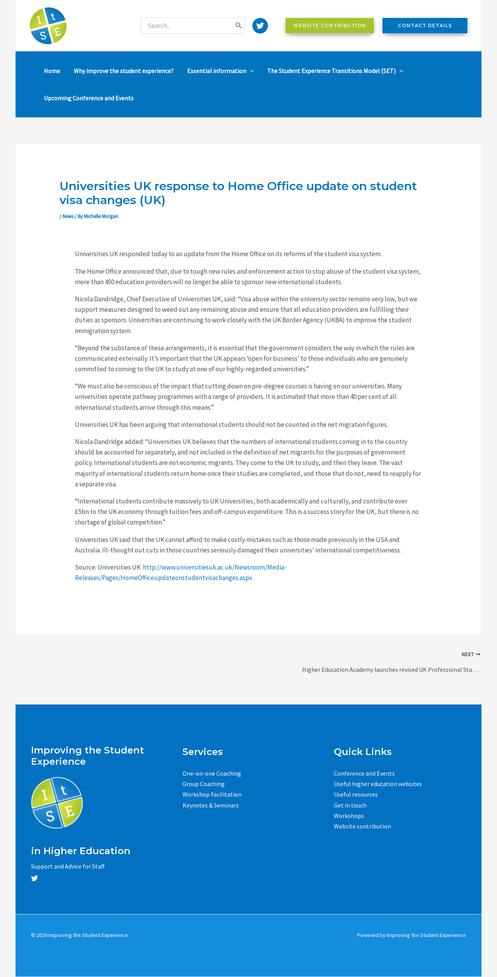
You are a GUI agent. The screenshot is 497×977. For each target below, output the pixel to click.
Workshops (349, 816)
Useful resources (356, 794)
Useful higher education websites (378, 784)
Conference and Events (364, 773)
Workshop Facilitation (212, 794)
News (68, 216)
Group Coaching (203, 784)
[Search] (239, 25)
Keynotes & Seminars (210, 805)
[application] (243, 70)
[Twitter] (260, 25)
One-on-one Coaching (211, 773)
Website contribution (362, 826)
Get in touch (350, 805)
